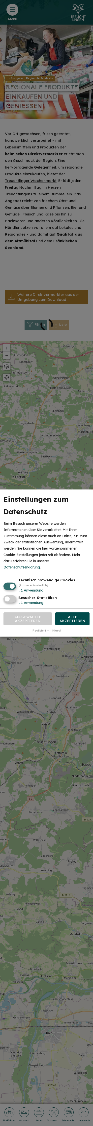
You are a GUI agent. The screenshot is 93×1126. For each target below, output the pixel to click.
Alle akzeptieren (72, 618)
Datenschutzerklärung (21, 567)
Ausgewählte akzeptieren (27, 618)
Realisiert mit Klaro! (46, 630)
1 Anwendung (30, 590)
